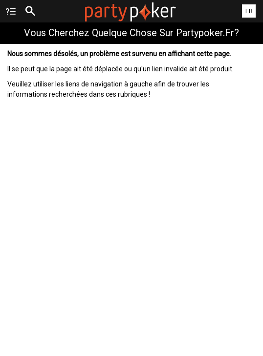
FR (249, 11)
